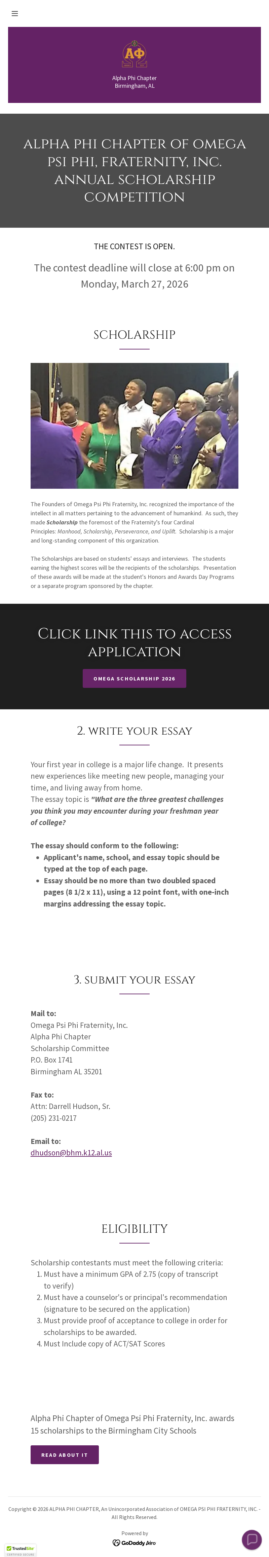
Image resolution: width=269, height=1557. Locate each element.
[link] (134, 53)
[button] (15, 13)
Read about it (64, 1454)
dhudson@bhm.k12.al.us (71, 1152)
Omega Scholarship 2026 (134, 678)
